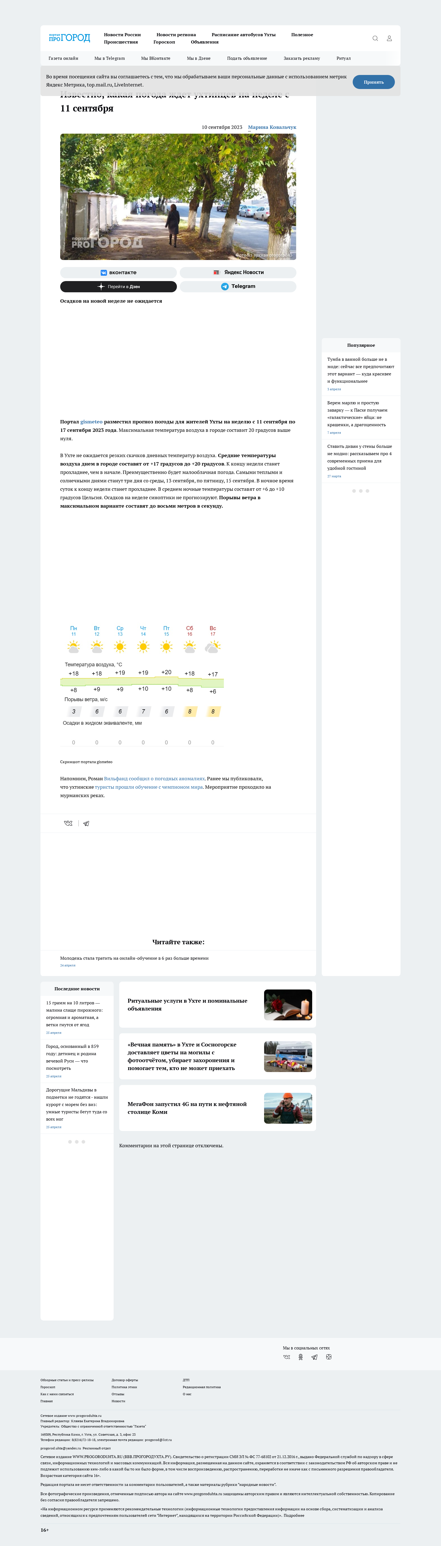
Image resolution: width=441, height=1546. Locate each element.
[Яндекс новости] (238, 272)
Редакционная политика (202, 1387)
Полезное (302, 34)
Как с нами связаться (57, 1394)
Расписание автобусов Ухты (244, 34)
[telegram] (88, 823)
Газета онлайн (63, 58)
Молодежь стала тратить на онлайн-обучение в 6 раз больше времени (178, 962)
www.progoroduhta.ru (85, 1415)
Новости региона (176, 34)
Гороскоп (164, 42)
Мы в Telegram (109, 58)
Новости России (122, 34)
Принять (374, 82)
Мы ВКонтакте (156, 58)
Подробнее (294, 1515)
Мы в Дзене (199, 58)
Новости (118, 1401)
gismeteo (91, 421)
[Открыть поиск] (375, 38)
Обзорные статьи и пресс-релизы (67, 1380)
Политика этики (124, 1387)
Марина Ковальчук (272, 127)
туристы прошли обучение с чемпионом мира (149, 787)
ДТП (186, 1380)
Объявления (205, 42)
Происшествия (121, 42)
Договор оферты (125, 1380)
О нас (187, 1394)
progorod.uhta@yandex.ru (61, 1448)
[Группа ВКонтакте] (118, 272)
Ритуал (344, 58)
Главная (46, 1401)
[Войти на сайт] (389, 38)
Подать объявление (247, 58)
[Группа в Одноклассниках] (301, 1357)
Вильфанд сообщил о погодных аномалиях (154, 778)
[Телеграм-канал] (238, 286)
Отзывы (118, 1394)
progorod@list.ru (158, 1440)
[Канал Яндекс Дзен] (118, 286)
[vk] (69, 823)
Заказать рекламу (302, 58)
